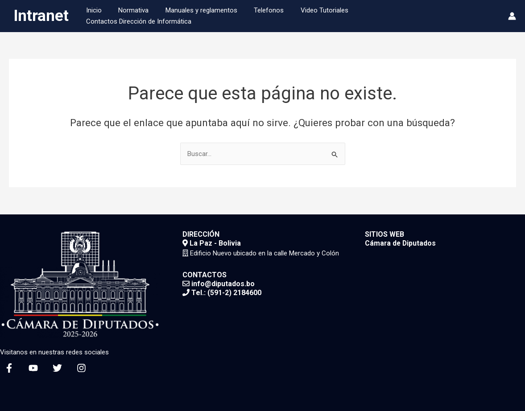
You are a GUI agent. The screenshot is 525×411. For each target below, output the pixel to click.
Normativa (147, 16)
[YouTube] (33, 368)
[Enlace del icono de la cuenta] (512, 16)
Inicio (110, 16)
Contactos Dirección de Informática (417, 16)
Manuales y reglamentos (211, 16)
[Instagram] (81, 368)
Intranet (41, 16)
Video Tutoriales (327, 16)
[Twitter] (57, 368)
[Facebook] (9, 368)
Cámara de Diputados (401, 243)
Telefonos (275, 16)
